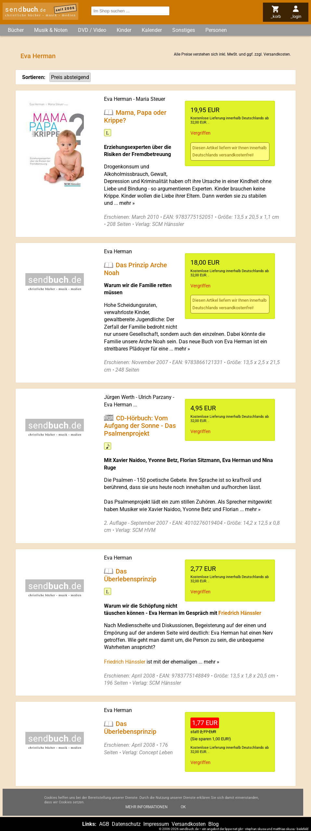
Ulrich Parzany (155, 397)
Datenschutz (126, 824)
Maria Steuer (150, 99)
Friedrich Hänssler (239, 613)
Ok (183, 808)
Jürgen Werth (119, 397)
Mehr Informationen (146, 808)
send (25, 9)
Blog (213, 824)
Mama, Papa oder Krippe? (135, 116)
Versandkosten (277, 54)
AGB (104, 824)
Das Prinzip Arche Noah (135, 269)
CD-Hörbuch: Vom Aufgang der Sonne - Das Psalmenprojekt (140, 425)
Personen (216, 30)
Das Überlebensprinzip (130, 575)
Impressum (156, 824)
